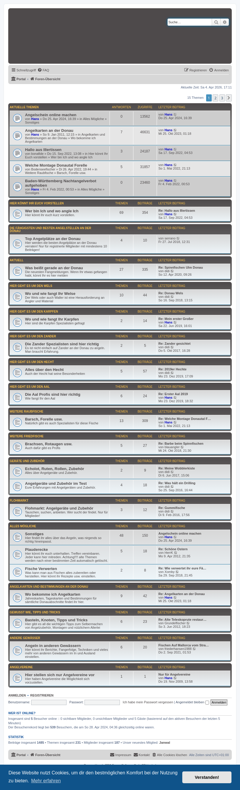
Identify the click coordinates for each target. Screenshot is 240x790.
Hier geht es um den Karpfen (34, 311)
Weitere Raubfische (39, 173)
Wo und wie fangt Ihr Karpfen (52, 319)
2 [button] (215, 98)
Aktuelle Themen (24, 107)
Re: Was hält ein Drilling (177, 483)
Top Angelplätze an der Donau (52, 238)
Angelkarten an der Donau (49, 130)
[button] (229, 97)
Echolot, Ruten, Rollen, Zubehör (54, 469)
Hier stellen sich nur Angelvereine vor (60, 675)
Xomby (170, 572)
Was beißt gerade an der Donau (54, 268)
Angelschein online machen (50, 115)
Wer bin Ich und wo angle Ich (71, 157)
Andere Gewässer (25, 638)
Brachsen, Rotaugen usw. (48, 444)
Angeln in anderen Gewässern (53, 645)
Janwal (164, 742)
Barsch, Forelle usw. (71, 173)
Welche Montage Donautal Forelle (56, 165)
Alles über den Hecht (44, 369)
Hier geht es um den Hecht (32, 362)
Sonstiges (32, 122)
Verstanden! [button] (207, 777)
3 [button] (222, 98)
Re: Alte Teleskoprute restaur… (182, 619)
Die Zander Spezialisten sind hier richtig (62, 344)
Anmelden (17, 695)
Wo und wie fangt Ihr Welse (50, 293)
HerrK (169, 552)
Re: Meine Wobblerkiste (176, 468)
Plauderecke (36, 549)
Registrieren (42, 695)
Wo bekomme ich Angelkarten (52, 594)
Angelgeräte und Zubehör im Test (56, 483)
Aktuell (17, 260)
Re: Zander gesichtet (174, 343)
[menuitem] (43, 70)
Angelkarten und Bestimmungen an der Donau (65, 136)
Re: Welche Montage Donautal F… (184, 419)
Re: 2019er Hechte (172, 369)
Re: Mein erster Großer (175, 319)
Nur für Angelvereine (174, 674)
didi (167, 271)
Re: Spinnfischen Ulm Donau (180, 267)
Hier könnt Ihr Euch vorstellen (37, 203)
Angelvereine (21, 667)
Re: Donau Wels (170, 293)
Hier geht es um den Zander (33, 336)
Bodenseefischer (43, 169)
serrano (170, 238)
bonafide (37, 153)
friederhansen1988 (178, 649)
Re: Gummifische (171, 508)
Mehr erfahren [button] (46, 780)
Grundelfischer (175, 623)
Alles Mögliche (93, 119)
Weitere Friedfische (27, 436)
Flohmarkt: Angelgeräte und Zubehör (59, 508)
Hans (35, 119)
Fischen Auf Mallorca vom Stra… (183, 645)
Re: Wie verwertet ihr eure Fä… (182, 568)
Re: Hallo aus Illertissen (176, 210)
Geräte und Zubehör (27, 461)
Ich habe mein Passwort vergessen (148, 702)
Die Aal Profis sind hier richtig (52, 394)
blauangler (172, 447)
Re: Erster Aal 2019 (173, 394)
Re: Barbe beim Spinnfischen (180, 443)
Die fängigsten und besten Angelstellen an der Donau (50, 229)
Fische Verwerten (41, 568)
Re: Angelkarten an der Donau (181, 594)
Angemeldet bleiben (192, 702)
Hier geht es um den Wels (31, 286)
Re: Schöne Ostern (173, 549)
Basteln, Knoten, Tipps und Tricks (56, 620)
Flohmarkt (19, 500)
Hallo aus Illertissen (43, 149)
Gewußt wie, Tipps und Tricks (35, 612)
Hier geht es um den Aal (30, 386)
